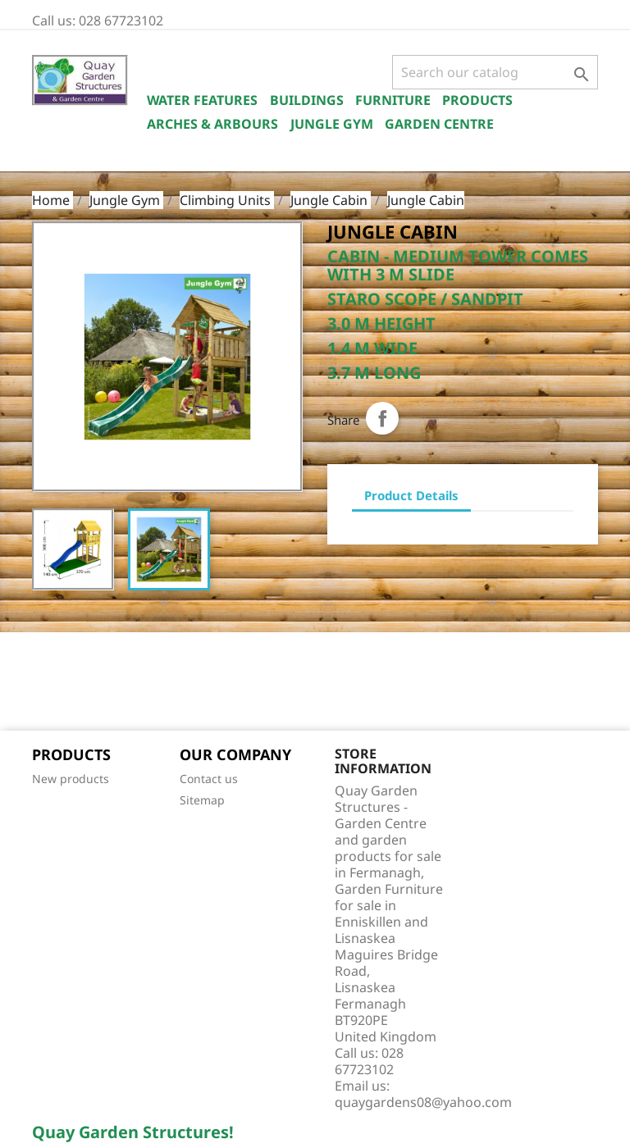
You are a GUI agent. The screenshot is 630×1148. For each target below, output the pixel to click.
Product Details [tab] (411, 495)
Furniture (393, 100)
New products (70, 778)
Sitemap (202, 800)
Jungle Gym (331, 124)
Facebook (50, 683)
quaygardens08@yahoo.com (423, 1102)
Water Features (202, 100)
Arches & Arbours (212, 124)
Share (382, 418)
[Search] (495, 72)
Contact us (209, 778)
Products (477, 100)
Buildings (307, 100)
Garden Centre (439, 124)
